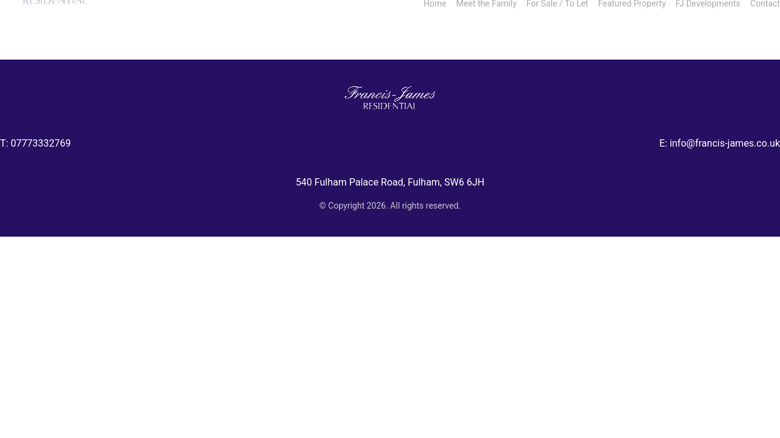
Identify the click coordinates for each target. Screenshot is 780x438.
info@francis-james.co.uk (725, 143)
